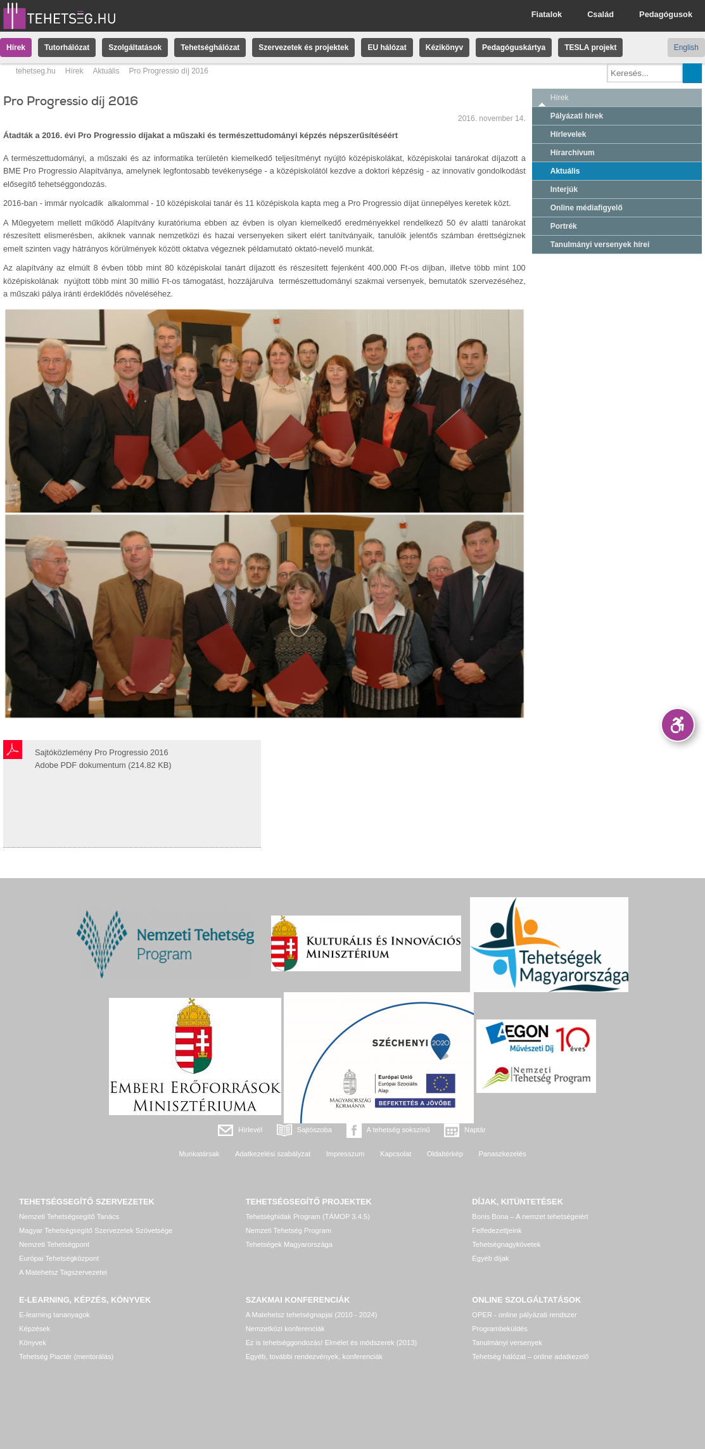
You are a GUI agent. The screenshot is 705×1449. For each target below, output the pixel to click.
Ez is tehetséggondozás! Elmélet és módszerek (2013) (331, 1342)
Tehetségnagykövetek (506, 1244)
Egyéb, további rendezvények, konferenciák (314, 1356)
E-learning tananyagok (54, 1314)
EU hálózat (386, 47)
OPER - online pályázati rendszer (524, 1314)
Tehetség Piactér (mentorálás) (66, 1356)
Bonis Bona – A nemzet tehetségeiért (530, 1216)
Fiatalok (546, 14)
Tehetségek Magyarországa (289, 1244)
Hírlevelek (568, 134)
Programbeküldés (500, 1328)
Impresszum (345, 1154)
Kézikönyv (444, 47)
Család (600, 14)
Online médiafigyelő (586, 207)
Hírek (15, 47)
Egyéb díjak (490, 1258)
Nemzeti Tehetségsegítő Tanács (69, 1216)
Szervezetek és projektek (303, 47)
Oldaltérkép (445, 1154)
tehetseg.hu (36, 71)
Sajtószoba (314, 1129)
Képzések (34, 1328)
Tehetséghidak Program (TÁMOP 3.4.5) (308, 1216)
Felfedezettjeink (496, 1230)
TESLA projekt (590, 47)
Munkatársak (199, 1154)
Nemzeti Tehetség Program (288, 1230)
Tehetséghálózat (210, 47)
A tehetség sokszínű (398, 1129)
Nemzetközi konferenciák (285, 1328)
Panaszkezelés (502, 1154)
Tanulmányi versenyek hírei (600, 244)
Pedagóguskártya (513, 47)
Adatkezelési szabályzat (272, 1154)
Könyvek (32, 1342)
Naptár (475, 1129)
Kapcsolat (395, 1154)
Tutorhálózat (66, 47)
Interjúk (564, 189)
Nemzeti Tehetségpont (54, 1244)
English (686, 47)
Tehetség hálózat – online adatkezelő (530, 1356)
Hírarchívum (572, 152)
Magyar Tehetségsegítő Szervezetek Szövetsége (95, 1230)
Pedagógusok (665, 14)
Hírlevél (250, 1129)
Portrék (563, 226)
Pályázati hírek (576, 116)
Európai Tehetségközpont (59, 1258)
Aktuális (105, 71)
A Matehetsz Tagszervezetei (63, 1272)
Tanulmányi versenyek (507, 1342)
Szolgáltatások (135, 47)
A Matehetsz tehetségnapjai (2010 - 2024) (312, 1314)
